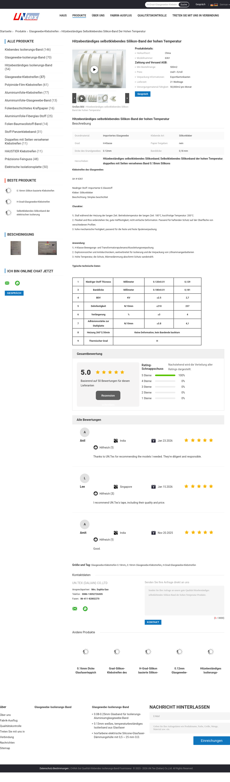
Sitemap (5, 748)
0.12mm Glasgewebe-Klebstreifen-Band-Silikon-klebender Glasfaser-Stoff (179, 670)
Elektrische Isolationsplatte (23, 167)
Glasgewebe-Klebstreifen (44, 31)
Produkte (79, 15)
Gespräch (200, 4)
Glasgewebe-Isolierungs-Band (25, 57)
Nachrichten (7, 742)
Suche (184, 4)
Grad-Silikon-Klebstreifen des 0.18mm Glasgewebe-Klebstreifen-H (117, 670)
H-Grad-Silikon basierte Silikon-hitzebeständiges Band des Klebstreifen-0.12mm (148, 670)
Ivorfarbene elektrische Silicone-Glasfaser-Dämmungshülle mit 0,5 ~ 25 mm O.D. (119, 735)
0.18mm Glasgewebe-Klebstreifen (144, 565)
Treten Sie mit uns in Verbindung (195, 15)
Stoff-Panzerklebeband (20, 132)
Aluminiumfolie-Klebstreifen (24, 92)
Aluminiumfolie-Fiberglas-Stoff (25, 116)
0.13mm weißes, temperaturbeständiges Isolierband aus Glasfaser (118, 725)
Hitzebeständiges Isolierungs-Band (28, 65)
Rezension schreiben (108, 397)
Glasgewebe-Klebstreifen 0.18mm (108, 565)
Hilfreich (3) (106, 493)
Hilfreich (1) (106, 447)
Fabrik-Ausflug (121, 15)
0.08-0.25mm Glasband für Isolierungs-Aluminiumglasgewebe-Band (117, 716)
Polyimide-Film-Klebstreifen (23, 85)
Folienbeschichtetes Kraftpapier (26, 108)
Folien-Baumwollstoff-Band (23, 124)
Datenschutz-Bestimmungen (54, 768)
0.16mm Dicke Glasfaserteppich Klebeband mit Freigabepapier (86, 670)
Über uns (98, 15)
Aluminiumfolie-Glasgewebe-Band (28, 100)
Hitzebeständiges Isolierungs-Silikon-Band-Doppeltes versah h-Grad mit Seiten (210, 670)
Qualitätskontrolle (152, 15)
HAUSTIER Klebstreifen (20, 151)
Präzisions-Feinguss (18, 159)
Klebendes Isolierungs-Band (24, 49)
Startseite (6, 31)
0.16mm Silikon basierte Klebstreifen (35, 190)
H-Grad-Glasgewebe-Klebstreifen (33, 201)
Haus (63, 15)
